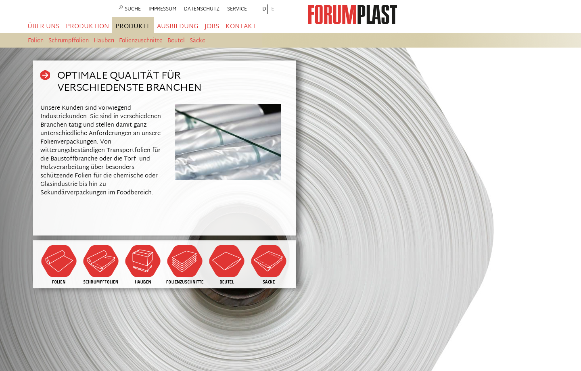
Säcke (197, 41)
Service (237, 9)
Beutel (176, 41)
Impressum (162, 9)
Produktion (87, 27)
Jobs (212, 27)
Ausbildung (177, 27)
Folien (36, 41)
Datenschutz (201, 9)
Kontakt (241, 27)
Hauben (104, 41)
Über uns (43, 27)
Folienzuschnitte (141, 41)
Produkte (132, 27)
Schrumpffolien (68, 41)
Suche (133, 9)
